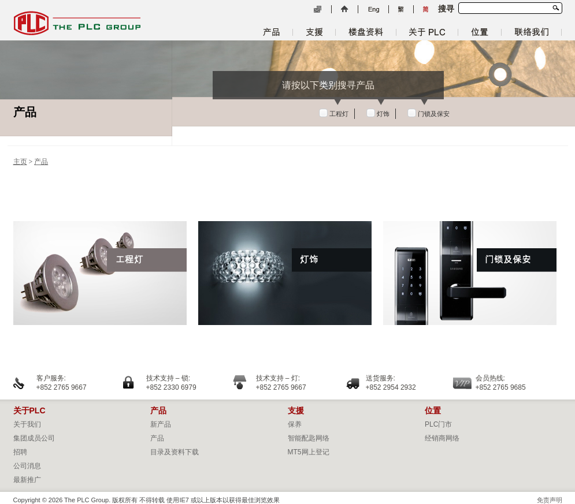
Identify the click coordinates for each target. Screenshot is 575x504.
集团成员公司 (34, 438)
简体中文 (426, 9)
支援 (314, 32)
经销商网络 (442, 438)
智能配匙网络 (308, 438)
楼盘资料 (365, 32)
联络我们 (531, 32)
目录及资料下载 (174, 452)
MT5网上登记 (308, 452)
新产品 (160, 424)
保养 (295, 424)
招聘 (20, 452)
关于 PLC (427, 32)
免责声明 (549, 499)
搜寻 (555, 7)
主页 (344, 9)
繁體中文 (401, 9)
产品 (271, 32)
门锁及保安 (434, 113)
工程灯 (338, 113)
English (373, 9)
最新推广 (27, 480)
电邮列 (317, 9)
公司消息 (27, 466)
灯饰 (383, 113)
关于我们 (27, 424)
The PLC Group (76, 23)
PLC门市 (438, 424)
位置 (479, 32)
